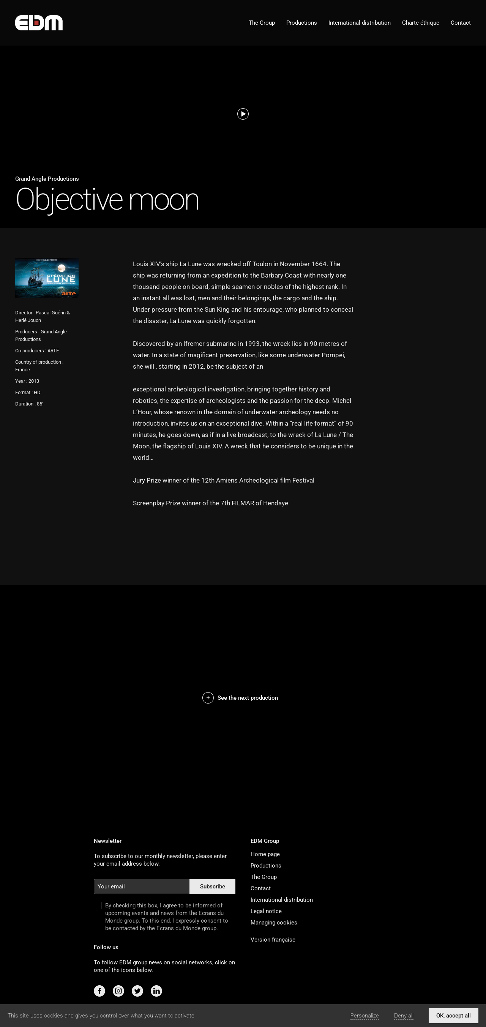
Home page (265, 854)
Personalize (364, 1015)
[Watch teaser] (243, 114)
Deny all (403, 1015)
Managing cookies (274, 922)
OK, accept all (453, 1015)
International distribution (359, 22)
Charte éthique (420, 22)
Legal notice (266, 911)
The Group (262, 22)
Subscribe (212, 886)
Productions (301, 22)
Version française (273, 939)
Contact (461, 22)
